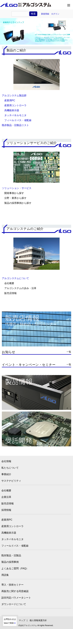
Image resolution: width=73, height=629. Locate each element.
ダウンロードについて (13, 604)
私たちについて (10, 467)
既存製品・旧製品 (11, 555)
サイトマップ (18, 620)
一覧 (69, 352)
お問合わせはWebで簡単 (10, 621)
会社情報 (6, 461)
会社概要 (6, 490)
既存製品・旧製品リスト (15, 125)
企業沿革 (6, 497)
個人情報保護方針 (38, 620)
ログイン (55, 14)
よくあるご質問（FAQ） (14, 568)
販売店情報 (7, 503)
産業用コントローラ (15, 105)
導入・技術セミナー (12, 584)
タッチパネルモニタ (15, 115)
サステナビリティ (11, 480)
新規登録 (45, 14)
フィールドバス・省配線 (17, 120)
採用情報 (6, 510)
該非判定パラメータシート (16, 597)
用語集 (5, 575)
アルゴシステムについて (15, 278)
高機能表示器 (11, 110)
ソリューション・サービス (16, 188)
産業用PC (9, 100)
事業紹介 (6, 474)
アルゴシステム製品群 (14, 95)
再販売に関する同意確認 (14, 591)
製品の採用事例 (10, 562)
